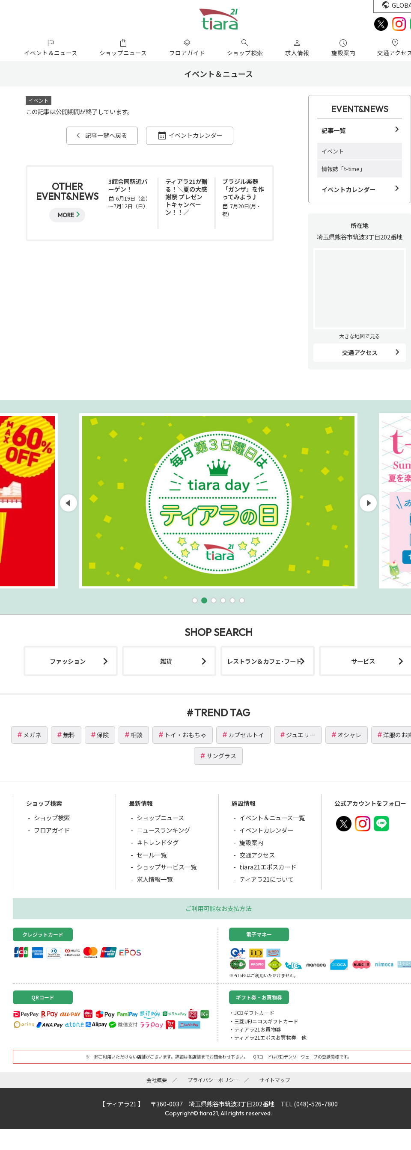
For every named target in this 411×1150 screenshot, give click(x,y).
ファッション (68, 660)
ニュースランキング (163, 829)
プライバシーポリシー (213, 1079)
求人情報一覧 (155, 879)
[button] (195, 600)
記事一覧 (333, 130)
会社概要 (156, 1079)
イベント (333, 151)
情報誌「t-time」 (343, 169)
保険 (103, 734)
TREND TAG (222, 712)
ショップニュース (160, 817)
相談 (137, 734)
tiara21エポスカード (267, 866)
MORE (66, 215)
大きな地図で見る (359, 336)
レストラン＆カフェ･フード (264, 660)
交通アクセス (360, 352)
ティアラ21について (266, 879)
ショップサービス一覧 (167, 866)
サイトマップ (274, 1079)
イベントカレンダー (196, 135)
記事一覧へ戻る (106, 135)
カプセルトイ (246, 734)
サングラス (221, 755)
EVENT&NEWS (359, 108)
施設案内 (251, 842)
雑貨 (166, 660)
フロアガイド (52, 829)
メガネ (32, 734)
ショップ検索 (52, 817)
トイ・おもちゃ (185, 734)
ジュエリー (301, 734)
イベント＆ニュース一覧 (272, 817)
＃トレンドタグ (158, 842)
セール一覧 (152, 854)
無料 (69, 734)
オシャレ (349, 734)
